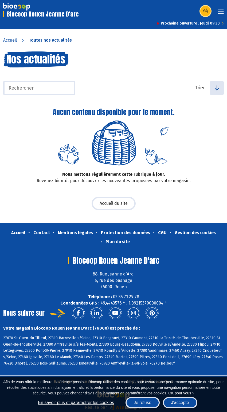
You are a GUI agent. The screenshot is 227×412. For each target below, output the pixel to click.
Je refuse (142, 402)
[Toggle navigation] (221, 13)
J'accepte (180, 402)
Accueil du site (114, 203)
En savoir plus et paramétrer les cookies (76, 402)
